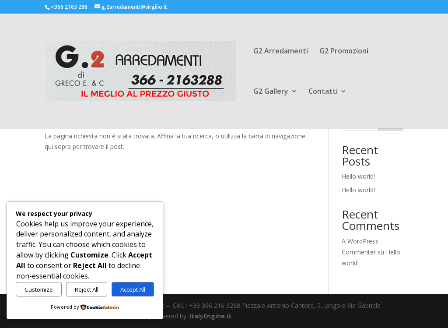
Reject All (86, 289)
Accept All (132, 289)
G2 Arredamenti (280, 52)
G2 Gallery (270, 92)
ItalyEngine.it (210, 316)
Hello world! (358, 176)
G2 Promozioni (343, 52)
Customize (38, 289)
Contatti (323, 92)
